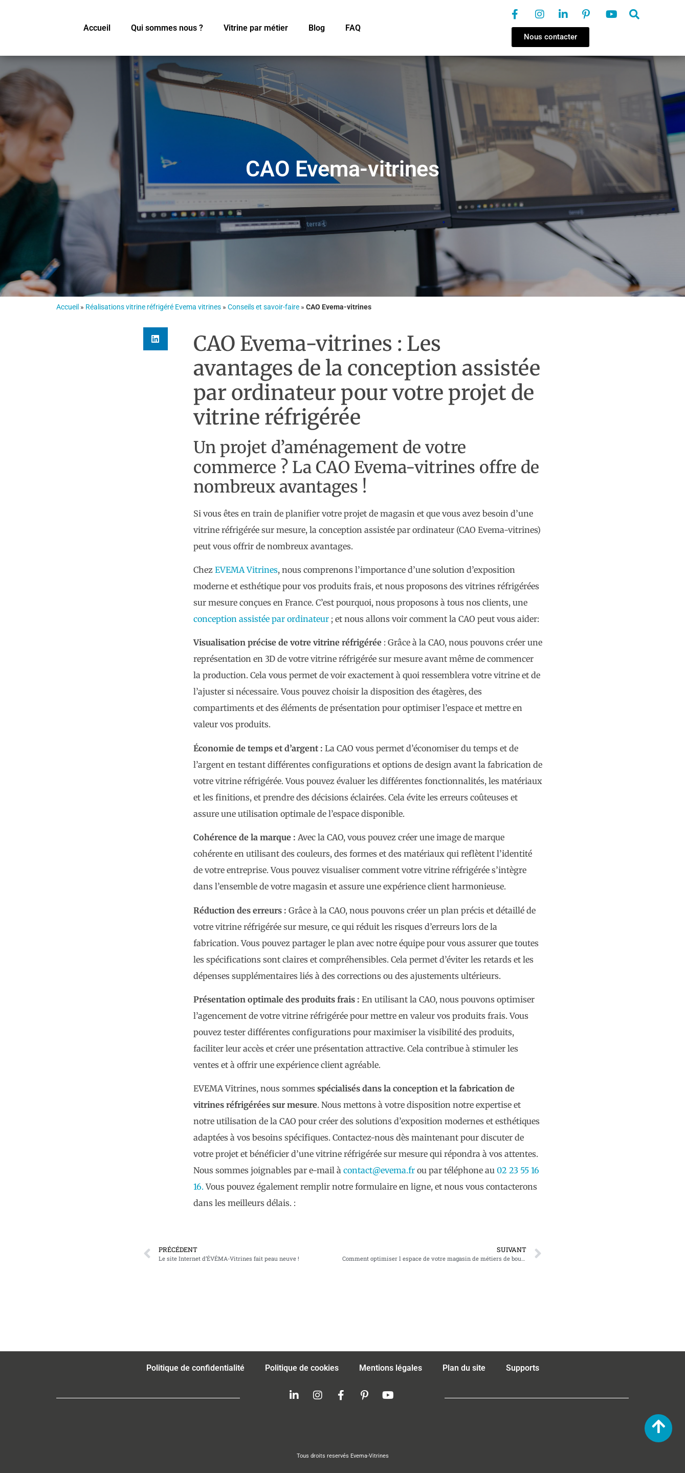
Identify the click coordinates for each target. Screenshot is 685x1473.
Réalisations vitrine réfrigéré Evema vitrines (153, 307)
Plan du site (464, 1368)
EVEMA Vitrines (246, 570)
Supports (522, 1368)
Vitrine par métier (256, 28)
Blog (316, 28)
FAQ (353, 28)
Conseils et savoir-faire (263, 307)
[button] (155, 338)
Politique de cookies (302, 1368)
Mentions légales (390, 1368)
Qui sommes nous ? (167, 28)
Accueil (97, 28)
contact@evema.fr (379, 1170)
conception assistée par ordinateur (262, 619)
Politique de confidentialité (195, 1368)
